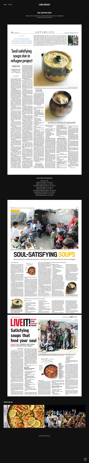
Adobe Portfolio (47, 436)
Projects (10, 4)
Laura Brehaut (44, 4)
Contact (5, 4)
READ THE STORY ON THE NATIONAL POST (44, 178)
